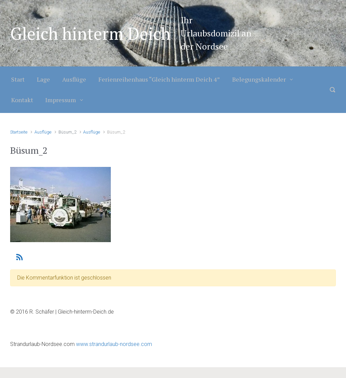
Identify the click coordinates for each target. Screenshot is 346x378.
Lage (43, 79)
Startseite (18, 132)
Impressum (60, 100)
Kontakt (22, 100)
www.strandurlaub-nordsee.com (113, 344)
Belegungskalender (259, 79)
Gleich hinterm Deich (90, 33)
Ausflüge (74, 79)
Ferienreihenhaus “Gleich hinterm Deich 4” (159, 79)
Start (18, 79)
